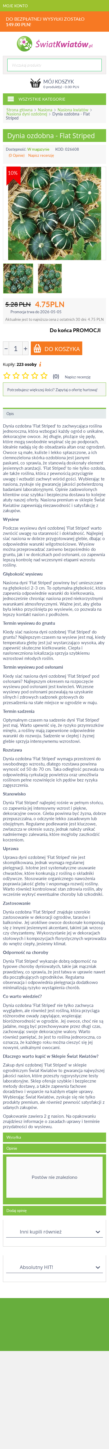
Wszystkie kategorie (36, 98)
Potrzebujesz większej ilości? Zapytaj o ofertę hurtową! (52, 389)
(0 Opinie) (16, 155)
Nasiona (45, 109)
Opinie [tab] (11, 1148)
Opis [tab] (10, 413)
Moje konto (15, 5)
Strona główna (19, 109)
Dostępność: (16, 149)
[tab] (54, 1179)
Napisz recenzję (41, 155)
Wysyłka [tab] (13, 1137)
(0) (56, 376)
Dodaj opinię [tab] (16, 1210)
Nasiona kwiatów (73, 109)
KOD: (59, 149)
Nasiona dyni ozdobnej (26, 113)
